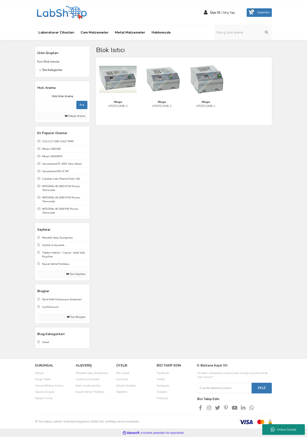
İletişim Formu (44, 398)
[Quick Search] (55, 105)
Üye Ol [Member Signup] (215, 12)
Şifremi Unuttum (126, 386)
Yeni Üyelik (122, 373)
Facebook (163, 373)
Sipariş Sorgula (44, 392)
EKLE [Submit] (262, 388)
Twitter (161, 379)
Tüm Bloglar (76, 317)
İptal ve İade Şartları (88, 386)
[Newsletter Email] (224, 388)
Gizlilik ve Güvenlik (87, 379)
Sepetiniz (121, 392)
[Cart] (259, 12)
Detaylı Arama (75, 116)
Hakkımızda (161, 32)
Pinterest (162, 398)
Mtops (118, 102)
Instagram (163, 386)
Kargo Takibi (43, 379)
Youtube (162, 392)
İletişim (39, 373)
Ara (82, 105)
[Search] (243, 32)
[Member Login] (206, 12)
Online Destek (283, 429)
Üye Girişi (122, 379)
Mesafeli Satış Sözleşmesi (92, 373)
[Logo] (61, 12)
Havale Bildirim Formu (49, 386)
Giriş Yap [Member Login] (229, 12)
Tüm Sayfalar (76, 274)
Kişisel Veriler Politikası (90, 392)
